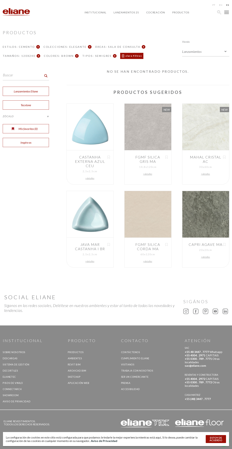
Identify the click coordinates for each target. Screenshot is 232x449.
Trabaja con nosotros (137, 370)
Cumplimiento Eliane (135, 358)
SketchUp (74, 376)
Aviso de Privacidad (16, 401)
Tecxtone (26, 105)
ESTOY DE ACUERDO (216, 439)
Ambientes (75, 358)
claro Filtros (134, 55)
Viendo (186, 41)
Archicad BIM (77, 370)
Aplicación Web (78, 383)
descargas (10, 358)
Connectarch (12, 389)
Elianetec (9, 376)
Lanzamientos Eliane (26, 91)
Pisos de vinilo (13, 383)
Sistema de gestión (16, 364)
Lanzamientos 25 (126, 12)
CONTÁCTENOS (130, 352)
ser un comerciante (135, 376)
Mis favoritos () (25, 128)
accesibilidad (130, 389)
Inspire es (25, 142)
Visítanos (127, 364)
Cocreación (155, 12)
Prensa (125, 383)
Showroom (10, 395)
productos (180, 12)
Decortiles (10, 370)
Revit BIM (74, 364)
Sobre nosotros (14, 352)
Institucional (95, 12)
